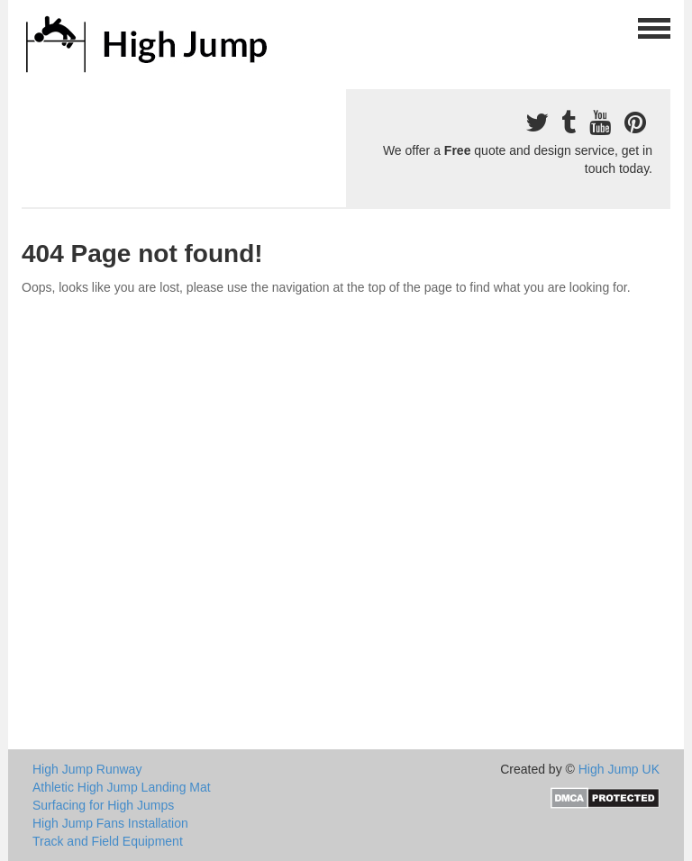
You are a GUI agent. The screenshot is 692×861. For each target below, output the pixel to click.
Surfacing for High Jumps (103, 805)
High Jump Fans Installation (110, 823)
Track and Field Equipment (107, 841)
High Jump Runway (86, 769)
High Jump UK (619, 769)
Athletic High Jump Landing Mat (121, 787)
